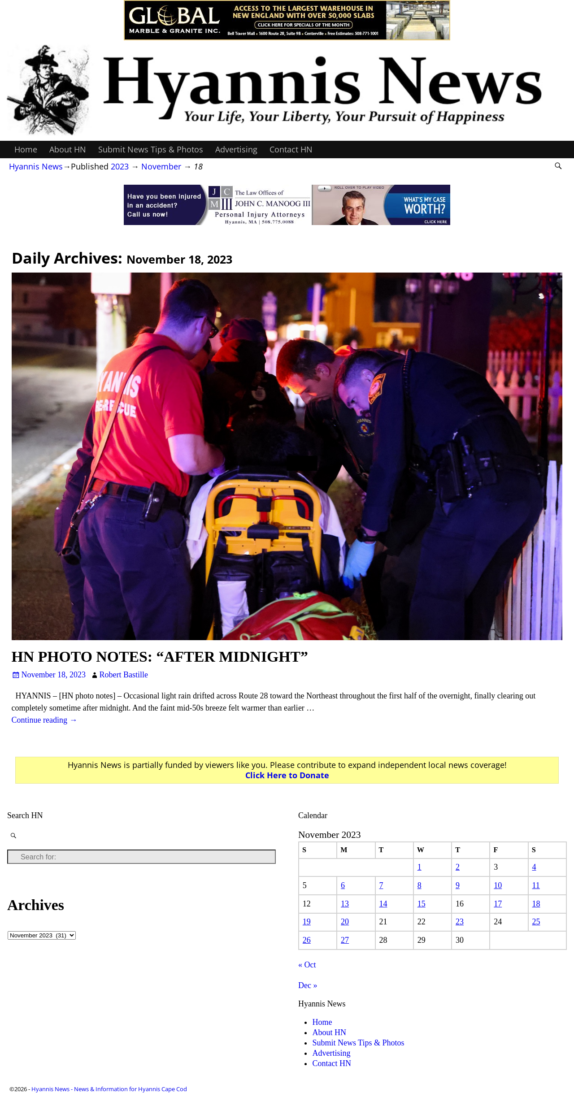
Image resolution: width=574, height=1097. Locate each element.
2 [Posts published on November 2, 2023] (458, 867)
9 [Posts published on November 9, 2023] (458, 885)
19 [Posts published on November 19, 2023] (307, 921)
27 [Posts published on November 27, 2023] (345, 940)
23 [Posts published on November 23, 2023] (460, 921)
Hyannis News (36, 166)
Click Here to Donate (287, 775)
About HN (67, 149)
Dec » (307, 985)
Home (25, 149)
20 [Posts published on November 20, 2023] (345, 921)
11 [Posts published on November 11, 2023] (536, 885)
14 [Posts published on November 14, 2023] (383, 903)
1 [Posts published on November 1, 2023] (419, 867)
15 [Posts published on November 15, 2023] (421, 903)
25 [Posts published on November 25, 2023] (536, 921)
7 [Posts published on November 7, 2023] (381, 885)
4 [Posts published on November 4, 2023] (534, 867)
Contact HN (291, 149)
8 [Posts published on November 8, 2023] (419, 885)
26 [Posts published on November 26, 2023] (307, 940)
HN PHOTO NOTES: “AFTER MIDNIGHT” (160, 656)
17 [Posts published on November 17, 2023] (498, 903)
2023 (120, 166)
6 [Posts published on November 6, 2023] (343, 885)
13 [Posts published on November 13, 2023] (345, 903)
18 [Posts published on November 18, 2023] (536, 903)
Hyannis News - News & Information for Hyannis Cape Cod (109, 1089)
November (161, 166)
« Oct (307, 964)
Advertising (236, 149)
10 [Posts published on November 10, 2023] (498, 885)
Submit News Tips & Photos (150, 149)
